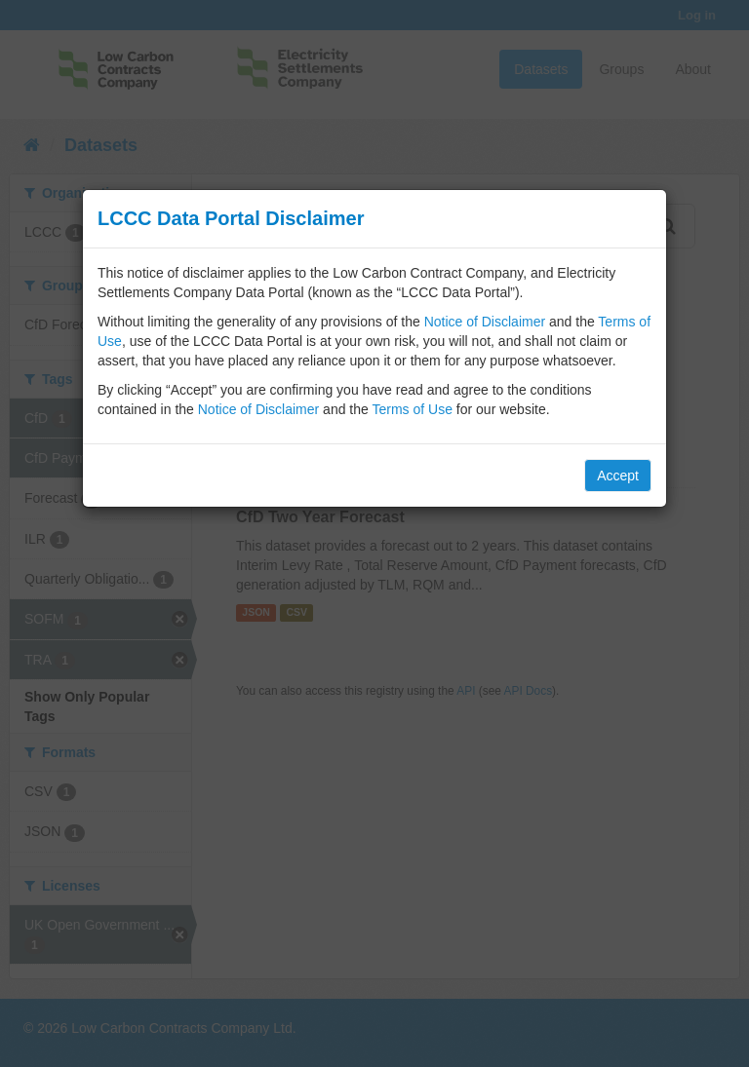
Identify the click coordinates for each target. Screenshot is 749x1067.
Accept (618, 475)
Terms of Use (412, 409)
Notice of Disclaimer (484, 321)
